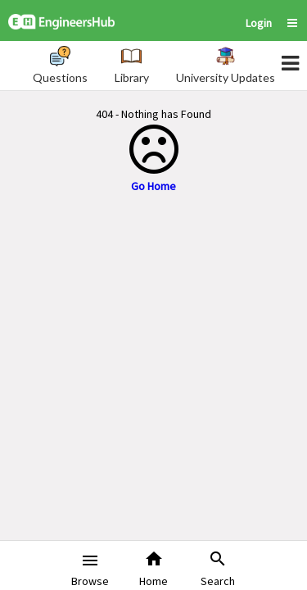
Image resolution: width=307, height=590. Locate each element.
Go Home (153, 186)
